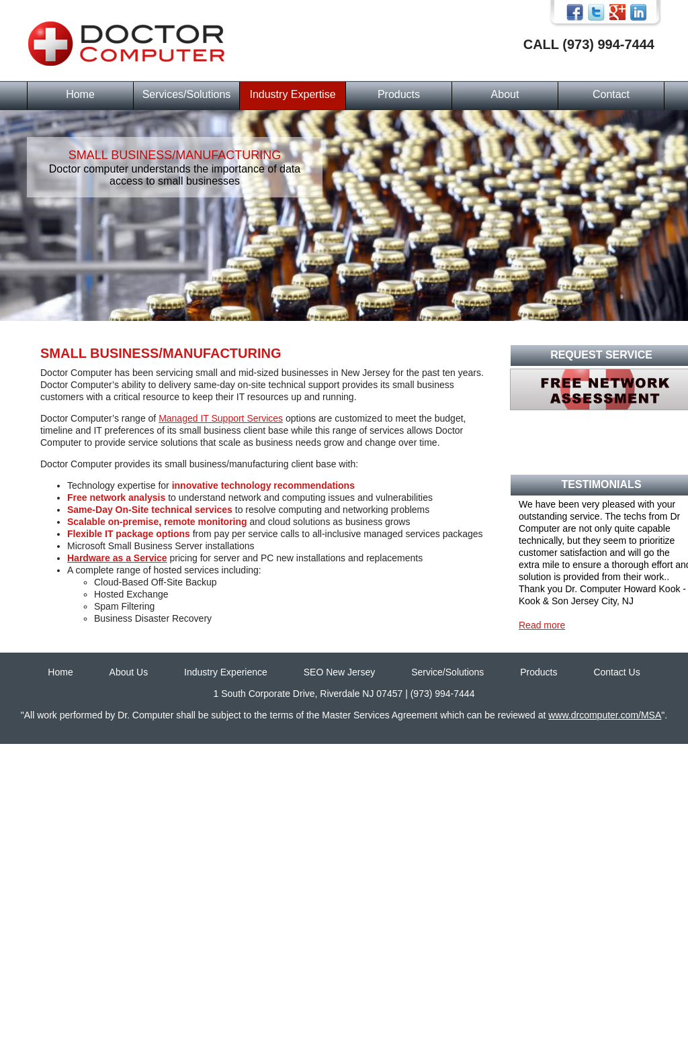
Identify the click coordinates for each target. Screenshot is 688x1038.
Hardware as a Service (117, 558)
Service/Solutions (447, 672)
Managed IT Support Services (221, 418)
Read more (542, 625)
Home (80, 94)
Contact (611, 94)
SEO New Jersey (340, 672)
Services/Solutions (186, 94)
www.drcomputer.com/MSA (604, 715)
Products (399, 94)
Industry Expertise (292, 94)
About (505, 94)
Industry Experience (225, 672)
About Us (129, 672)
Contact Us (616, 672)
